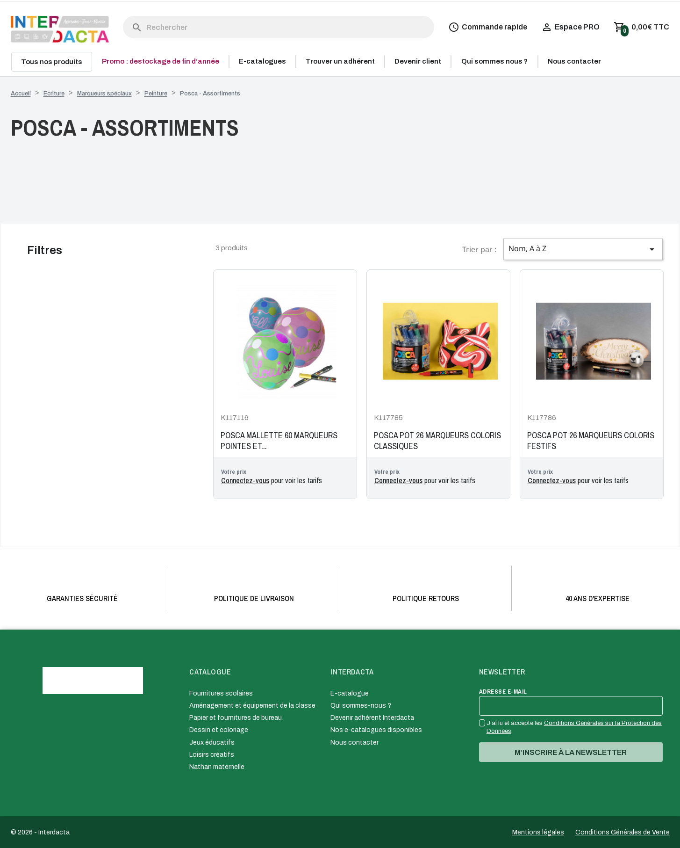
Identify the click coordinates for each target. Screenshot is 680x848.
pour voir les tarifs (271, 481)
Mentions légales (538, 832)
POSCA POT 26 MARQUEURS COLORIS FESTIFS (590, 441)
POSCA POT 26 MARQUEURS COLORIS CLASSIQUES (437, 441)
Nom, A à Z (582, 249)
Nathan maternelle (216, 766)
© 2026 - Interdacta (40, 832)
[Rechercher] (279, 27)
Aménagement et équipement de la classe (252, 705)
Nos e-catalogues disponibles (376, 729)
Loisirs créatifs (211, 754)
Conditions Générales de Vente (622, 832)
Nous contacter (354, 742)
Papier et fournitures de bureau (235, 717)
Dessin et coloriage (218, 729)
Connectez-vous (245, 480)
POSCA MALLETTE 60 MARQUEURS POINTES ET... (279, 441)
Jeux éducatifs (212, 742)
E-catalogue (349, 693)
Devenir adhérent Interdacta (372, 717)
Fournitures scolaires (221, 693)
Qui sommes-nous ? (360, 705)
